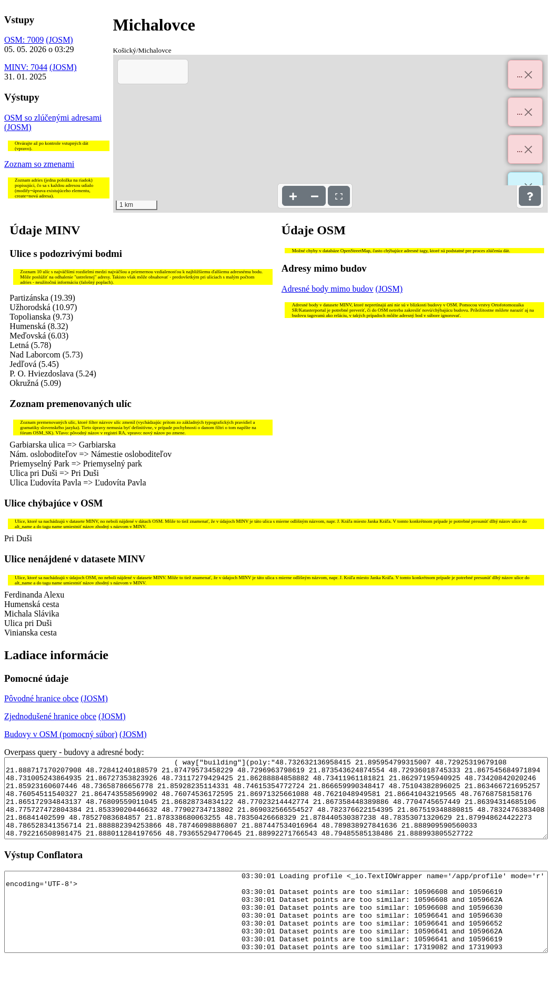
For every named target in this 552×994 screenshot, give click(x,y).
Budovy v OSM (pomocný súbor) (60, 734)
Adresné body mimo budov (328, 288)
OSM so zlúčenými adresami (53, 117)
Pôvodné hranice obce (41, 698)
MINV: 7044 (25, 67)
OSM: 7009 (24, 39)
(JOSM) (59, 39)
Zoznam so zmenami (39, 164)
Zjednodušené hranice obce (50, 716)
